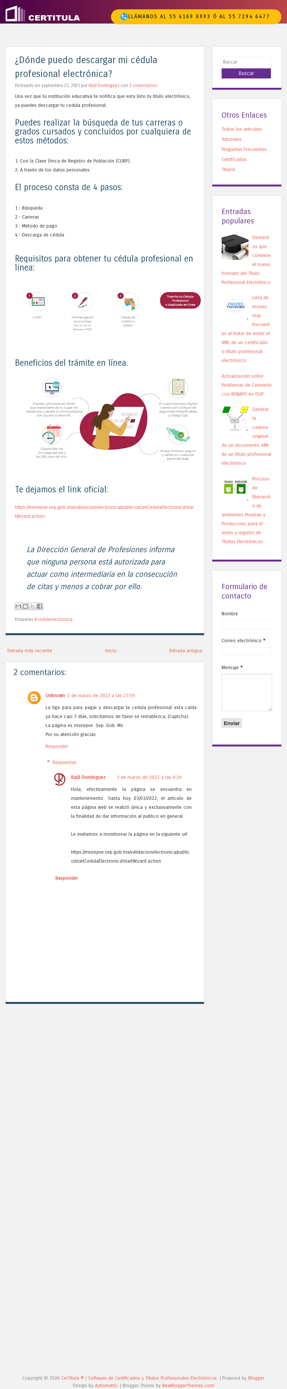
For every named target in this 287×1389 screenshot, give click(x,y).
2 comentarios (143, 85)
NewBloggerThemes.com (188, 1385)
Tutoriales (232, 139)
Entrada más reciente (29, 650)
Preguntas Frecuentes (244, 149)
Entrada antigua (185, 650)
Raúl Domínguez (104, 85)
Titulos (228, 169)
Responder (57, 746)
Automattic (106, 1385)
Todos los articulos (242, 129)
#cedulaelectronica (53, 619)
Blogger (256, 1378)
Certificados (234, 159)
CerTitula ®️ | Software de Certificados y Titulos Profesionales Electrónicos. (139, 1378)
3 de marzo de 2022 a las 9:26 (149, 777)
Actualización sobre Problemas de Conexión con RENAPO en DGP (247, 385)
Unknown (55, 695)
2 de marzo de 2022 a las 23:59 (101, 695)
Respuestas (65, 762)
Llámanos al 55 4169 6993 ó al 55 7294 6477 (195, 16)
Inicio (111, 650)
